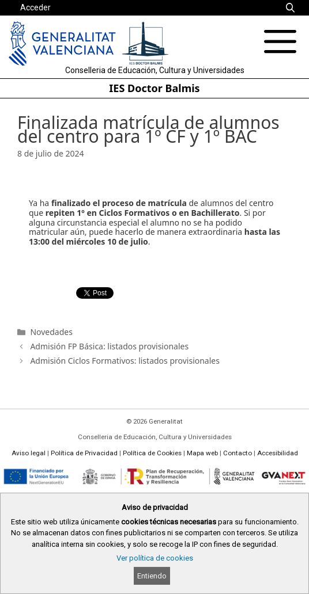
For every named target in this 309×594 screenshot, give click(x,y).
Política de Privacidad (84, 453)
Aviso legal (29, 453)
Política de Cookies (152, 453)
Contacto (237, 453)
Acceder (35, 7)
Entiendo (152, 576)
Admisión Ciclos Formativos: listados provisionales (125, 360)
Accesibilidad (277, 453)
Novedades (51, 331)
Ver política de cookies (154, 558)
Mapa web (202, 453)
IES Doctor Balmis (154, 88)
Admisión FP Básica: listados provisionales (109, 346)
